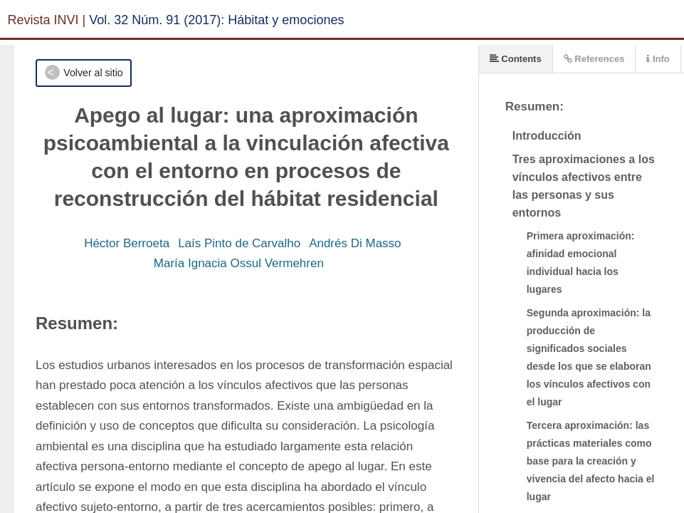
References (594, 58)
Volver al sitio (92, 72)
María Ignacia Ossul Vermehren (239, 263)
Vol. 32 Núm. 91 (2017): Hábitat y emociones (216, 20)
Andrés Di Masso (355, 243)
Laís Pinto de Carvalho (239, 243)
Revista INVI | (47, 20)
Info (657, 58)
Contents (516, 58)
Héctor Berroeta (126, 243)
